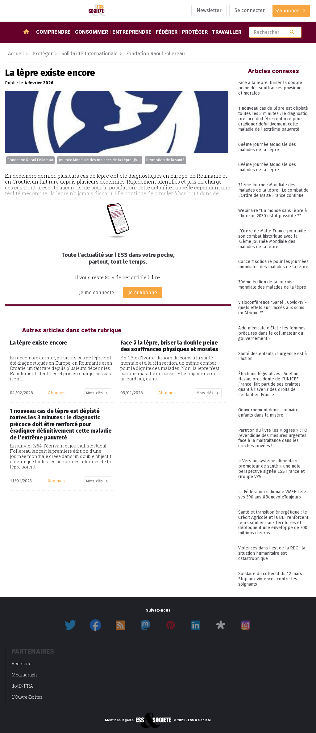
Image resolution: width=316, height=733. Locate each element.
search (292, 32)
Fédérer (166, 32)
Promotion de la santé (165, 160)
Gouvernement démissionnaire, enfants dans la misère (268, 412)
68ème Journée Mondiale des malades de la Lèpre (267, 147)
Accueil (16, 54)
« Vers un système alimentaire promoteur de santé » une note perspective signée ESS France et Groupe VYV (271, 468)
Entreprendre (132, 32)
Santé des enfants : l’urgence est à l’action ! (272, 356)
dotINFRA (22, 686)
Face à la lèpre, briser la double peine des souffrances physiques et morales (271, 88)
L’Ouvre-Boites (27, 697)
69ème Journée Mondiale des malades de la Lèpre (267, 167)
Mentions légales (119, 720)
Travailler (226, 32)
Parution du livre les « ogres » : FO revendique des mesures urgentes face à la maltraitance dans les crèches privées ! (272, 438)
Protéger (195, 32)
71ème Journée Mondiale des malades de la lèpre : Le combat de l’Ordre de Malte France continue (273, 190)
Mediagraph (24, 675)
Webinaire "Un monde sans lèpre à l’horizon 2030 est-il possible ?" (272, 213)
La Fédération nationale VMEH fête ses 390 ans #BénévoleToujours (272, 494)
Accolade (21, 664)
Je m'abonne (142, 292)
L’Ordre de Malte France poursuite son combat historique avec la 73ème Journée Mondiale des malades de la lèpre (272, 238)
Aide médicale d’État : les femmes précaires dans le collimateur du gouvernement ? (272, 333)
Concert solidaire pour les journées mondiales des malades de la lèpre (273, 264)
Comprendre (53, 32)
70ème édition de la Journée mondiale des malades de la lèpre (272, 284)
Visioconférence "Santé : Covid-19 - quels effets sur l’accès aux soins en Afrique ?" (272, 308)
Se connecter (250, 10)
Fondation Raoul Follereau (30, 160)
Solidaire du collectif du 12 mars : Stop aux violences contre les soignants (271, 579)
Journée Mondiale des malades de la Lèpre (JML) (100, 160)
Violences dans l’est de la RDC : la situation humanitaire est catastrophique (271, 553)
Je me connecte (96, 292)
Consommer (91, 32)
